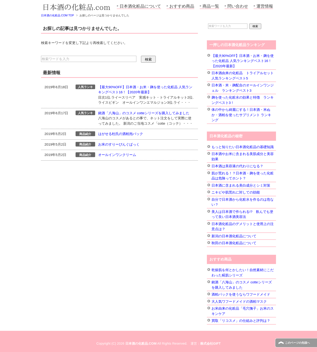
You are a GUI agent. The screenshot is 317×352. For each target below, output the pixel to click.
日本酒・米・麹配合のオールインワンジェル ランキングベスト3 (242, 87)
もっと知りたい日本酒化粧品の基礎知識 (242, 147)
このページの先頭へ (297, 342)
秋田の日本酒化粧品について (233, 243)
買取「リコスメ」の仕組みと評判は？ (240, 321)
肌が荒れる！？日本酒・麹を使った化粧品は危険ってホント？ (242, 175)
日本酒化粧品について (140, 6)
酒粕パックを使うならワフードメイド (240, 294)
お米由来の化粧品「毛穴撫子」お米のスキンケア (242, 311)
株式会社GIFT (210, 343)
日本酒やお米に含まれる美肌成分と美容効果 (242, 156)
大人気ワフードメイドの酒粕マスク (239, 301)
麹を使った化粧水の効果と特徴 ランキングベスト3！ (242, 100)
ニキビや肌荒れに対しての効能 (235, 192)
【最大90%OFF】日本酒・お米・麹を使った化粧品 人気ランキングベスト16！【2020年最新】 (242, 61)
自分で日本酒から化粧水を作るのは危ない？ (242, 202)
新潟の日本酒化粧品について (233, 236)
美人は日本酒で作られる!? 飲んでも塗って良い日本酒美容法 (242, 214)
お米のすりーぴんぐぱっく (119, 144)
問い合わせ (237, 6)
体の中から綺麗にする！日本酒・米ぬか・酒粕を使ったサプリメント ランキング (241, 115)
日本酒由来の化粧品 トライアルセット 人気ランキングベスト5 (242, 75)
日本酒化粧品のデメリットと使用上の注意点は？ (242, 226)
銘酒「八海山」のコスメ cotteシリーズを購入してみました (144, 113)
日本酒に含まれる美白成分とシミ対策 (240, 185)
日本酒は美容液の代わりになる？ (237, 166)
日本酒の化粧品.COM (141, 343)
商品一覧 (211, 6)
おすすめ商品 (181, 6)
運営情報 (264, 6)
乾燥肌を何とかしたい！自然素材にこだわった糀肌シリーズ (242, 272)
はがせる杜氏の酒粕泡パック (120, 134)
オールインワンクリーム (117, 155)
